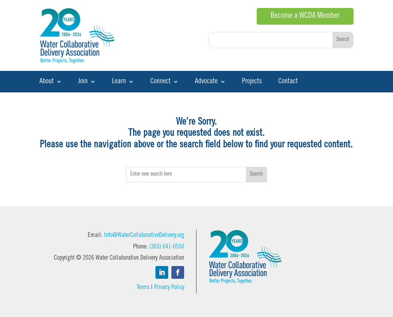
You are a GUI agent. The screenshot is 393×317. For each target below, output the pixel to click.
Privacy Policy (169, 287)
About (46, 82)
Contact (288, 82)
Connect (160, 82)
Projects (252, 82)
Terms (143, 287)
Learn (119, 82)
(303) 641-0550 (166, 247)
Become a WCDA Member (305, 16)
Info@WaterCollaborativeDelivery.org (144, 235)
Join (83, 82)
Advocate (206, 82)
